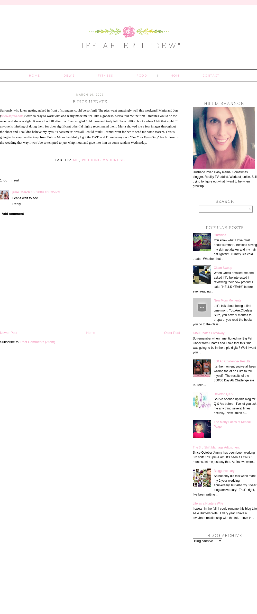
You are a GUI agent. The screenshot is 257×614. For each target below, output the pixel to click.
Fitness (105, 75)
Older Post (172, 333)
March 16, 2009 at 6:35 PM (40, 192)
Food (141, 75)
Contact (211, 75)
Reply (16, 204)
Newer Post (8, 333)
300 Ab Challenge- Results (232, 361)
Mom (175, 75)
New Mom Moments (227, 300)
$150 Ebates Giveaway (208, 333)
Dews (69, 75)
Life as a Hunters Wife (208, 503)
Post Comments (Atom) (38, 342)
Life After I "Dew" (128, 45)
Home (34, 75)
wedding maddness (103, 160)
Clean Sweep (223, 268)
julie (15, 192)
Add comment (13, 214)
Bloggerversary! (224, 471)
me (76, 160)
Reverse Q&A (223, 394)
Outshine (220, 235)
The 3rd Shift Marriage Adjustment (216, 447)
